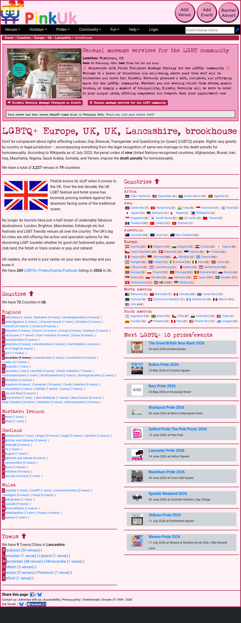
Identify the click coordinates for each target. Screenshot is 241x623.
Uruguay (225, 321)
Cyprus (224, 246)
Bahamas (134, 294)
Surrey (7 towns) (72, 389)
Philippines (200, 212)
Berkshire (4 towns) (47, 317)
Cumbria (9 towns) (43, 326)
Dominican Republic (164, 299)
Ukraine (181, 282)
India (183, 207)
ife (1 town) (11, 449)
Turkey (157, 223)
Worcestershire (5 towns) (82, 402)
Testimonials (91, 599)
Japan (132, 212)
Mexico (220, 299)
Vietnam (180, 223)
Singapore (134, 218)
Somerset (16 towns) (47, 384)
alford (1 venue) (17, 578)
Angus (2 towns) (47, 435)
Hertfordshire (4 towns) (83, 344)
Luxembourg (160, 267)
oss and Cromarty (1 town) (21, 476)
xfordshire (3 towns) (17, 380)
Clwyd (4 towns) (43, 495)
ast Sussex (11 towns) (18, 335)
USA (130, 304)
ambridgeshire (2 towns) (19, 322)
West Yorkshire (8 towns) (18, 402)
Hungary (133, 262)
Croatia (202, 246)
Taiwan (210, 218)
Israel (227, 207)
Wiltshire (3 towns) (50, 402)
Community (88, 29)
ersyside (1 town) (15, 366)
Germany (156, 257)
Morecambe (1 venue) (64, 561)
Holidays (37, 29)
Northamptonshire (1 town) (20, 375)
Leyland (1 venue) (53, 556)
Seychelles (162, 196)
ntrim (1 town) (13, 416)
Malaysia (155, 212)
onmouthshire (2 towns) (19, 508)
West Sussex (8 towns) (86, 397)
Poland (154, 272)
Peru (177, 321)
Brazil (157, 316)
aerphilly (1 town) (15, 490)
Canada (181, 294)
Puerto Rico (199, 321)
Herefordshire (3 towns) (49, 344)
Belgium (156, 246)
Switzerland (135, 282)
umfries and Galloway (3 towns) (24, 440)
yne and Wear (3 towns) (19, 393)
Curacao (133, 299)
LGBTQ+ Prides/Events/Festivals (51, 270)
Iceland (155, 262)
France (132, 257)
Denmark (167, 251)
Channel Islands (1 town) (56, 321)
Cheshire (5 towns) (88, 321)
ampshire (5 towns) (16, 344)
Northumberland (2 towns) (58, 375)
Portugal (178, 272)
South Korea (161, 218)
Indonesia (205, 207)
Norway (133, 272)
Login (153, 29)
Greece (203, 257)
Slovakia (154, 277)
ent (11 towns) (13, 353)
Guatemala (196, 299)
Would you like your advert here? (130, 115)
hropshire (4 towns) (16, 384)
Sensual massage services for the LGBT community (128, 103)
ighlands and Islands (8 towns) (24, 458)
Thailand (133, 223)
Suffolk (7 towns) (46, 389)
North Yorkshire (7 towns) (75, 371)
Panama (156, 321)
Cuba (223, 316)
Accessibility (51, 599)
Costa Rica (207, 294)
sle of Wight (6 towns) (17, 348)
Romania (203, 272)
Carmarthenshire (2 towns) (72, 490)
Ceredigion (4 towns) (15, 495)
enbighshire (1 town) (17, 499)
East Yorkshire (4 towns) (53, 335)
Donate (106, 599)
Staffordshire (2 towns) (17, 389)
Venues (11, 29)
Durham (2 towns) (96, 330)
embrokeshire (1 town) (18, 513)
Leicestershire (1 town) (48, 357)
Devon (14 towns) (45, 330)
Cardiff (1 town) (41, 490)
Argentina (134, 316)
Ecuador (133, 321)
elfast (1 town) (13, 421)
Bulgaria (180, 246)
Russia (225, 272)
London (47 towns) (14, 362)
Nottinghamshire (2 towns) (96, 375)
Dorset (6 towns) (71, 330)
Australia (133, 235)
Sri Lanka (188, 218)
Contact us (9, 599)
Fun (113, 29)
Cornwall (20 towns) (15, 326)
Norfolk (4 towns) (43, 371)
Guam (157, 235)
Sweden (223, 277)
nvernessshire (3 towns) (19, 462)
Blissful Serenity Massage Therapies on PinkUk (44, 103)
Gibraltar (181, 257)
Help (133, 29)
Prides (61, 29)
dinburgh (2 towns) (16, 444)
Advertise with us (29, 599)
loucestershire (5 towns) (19, 339)
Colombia (200, 316)
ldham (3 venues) (18, 567)
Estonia (191, 251)
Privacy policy (71, 599)
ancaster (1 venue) (19, 555)
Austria (132, 246)
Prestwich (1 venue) (53, 572)
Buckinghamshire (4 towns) (81, 317)
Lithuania (134, 267)
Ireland (177, 262)
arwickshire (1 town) (17, 397)
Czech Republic (138, 251)
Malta (184, 267)
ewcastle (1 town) (15, 371)
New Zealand (181, 235)
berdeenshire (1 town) (18, 435)
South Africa (189, 196)
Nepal (177, 212)
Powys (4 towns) (49, 512)
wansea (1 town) (14, 517)
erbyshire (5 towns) (16, 330)
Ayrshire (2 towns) (97, 435)
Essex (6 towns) (82, 335)
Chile (178, 316)
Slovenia (177, 277)
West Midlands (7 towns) (52, 397)
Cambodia (134, 207)
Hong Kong (161, 207)
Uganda (216, 196)
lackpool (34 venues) (21, 550)
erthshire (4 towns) (16, 471)
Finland (213, 251)
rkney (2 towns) (14, 467)
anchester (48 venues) (22, 561)
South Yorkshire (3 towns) (81, 384)
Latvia (218, 262)
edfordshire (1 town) (17, 317)
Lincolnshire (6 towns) (81, 357)
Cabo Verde (135, 196)
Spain (199, 277)
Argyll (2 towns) (71, 435)
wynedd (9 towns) (15, 503)
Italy (197, 262)
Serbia (132, 277)
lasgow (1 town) (14, 453)
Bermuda (158, 294)
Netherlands (209, 267)
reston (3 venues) (18, 572)
